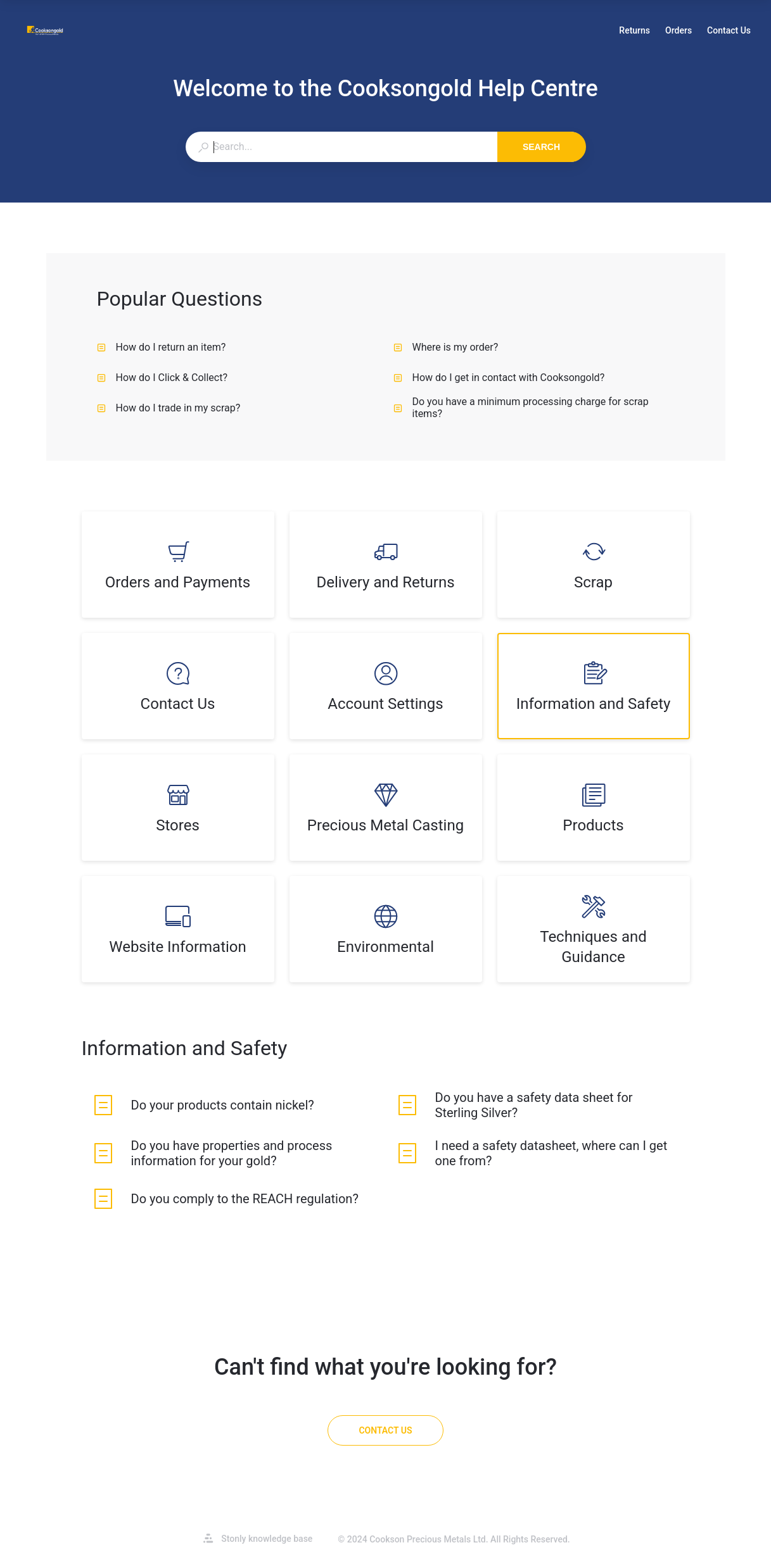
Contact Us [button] (729, 30)
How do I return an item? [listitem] (161, 347)
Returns (634, 31)
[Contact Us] (385, 1430)
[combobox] (341, 147)
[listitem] (178, 564)
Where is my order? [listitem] (446, 347)
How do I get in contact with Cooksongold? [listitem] (499, 378)
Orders (678, 31)
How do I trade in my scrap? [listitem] (169, 408)
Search (541, 147)
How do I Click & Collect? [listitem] (162, 378)
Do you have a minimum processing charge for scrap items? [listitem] (521, 407)
